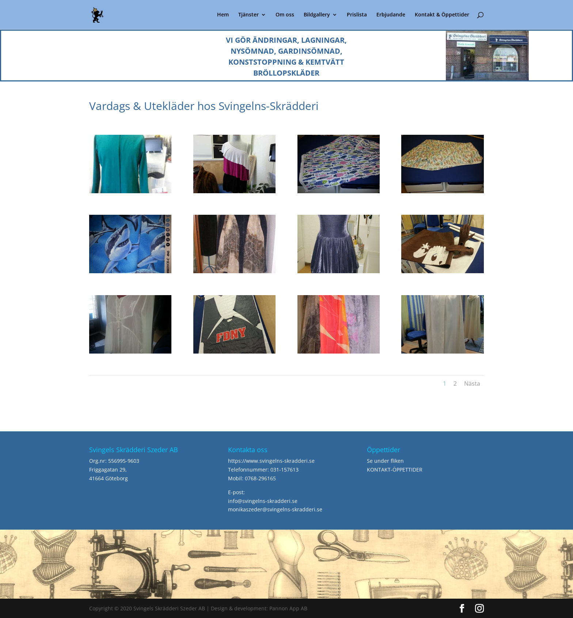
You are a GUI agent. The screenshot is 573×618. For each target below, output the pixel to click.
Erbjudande (390, 15)
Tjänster (248, 15)
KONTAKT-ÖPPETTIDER (394, 469)
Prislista (357, 15)
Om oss (285, 15)
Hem (223, 15)
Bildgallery (317, 15)
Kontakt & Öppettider (442, 15)
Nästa (472, 383)
